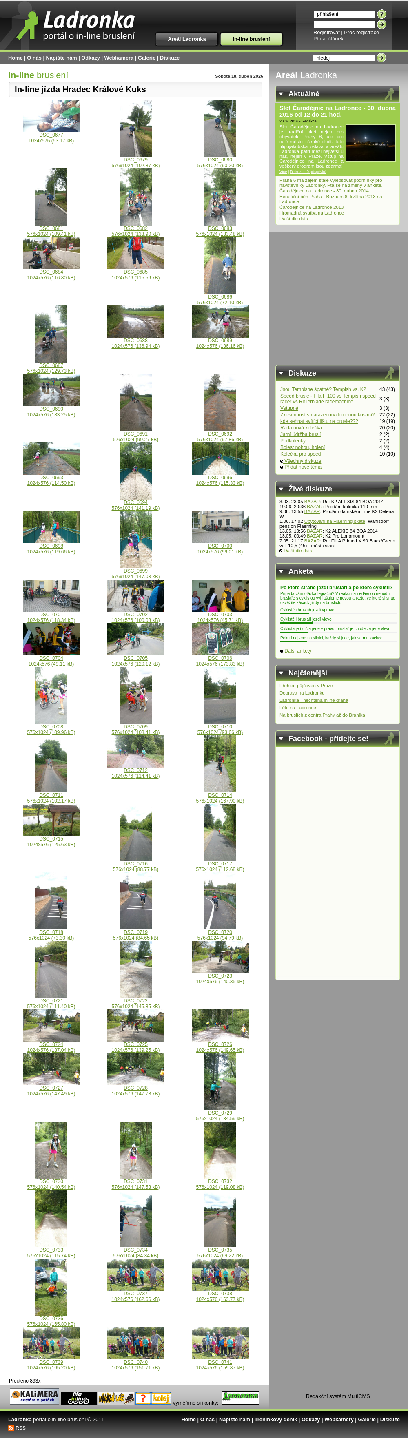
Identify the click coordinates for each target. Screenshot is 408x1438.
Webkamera (119, 58)
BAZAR (312, 501)
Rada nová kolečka (301, 428)
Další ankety (295, 651)
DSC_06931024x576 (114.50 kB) (51, 478)
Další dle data (293, 218)
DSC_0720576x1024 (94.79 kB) (220, 933)
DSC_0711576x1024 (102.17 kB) (51, 796)
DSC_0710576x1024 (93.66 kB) (220, 727)
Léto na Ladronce (297, 707)
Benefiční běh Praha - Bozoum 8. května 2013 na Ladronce (330, 199)
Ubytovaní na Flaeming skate (334, 521)
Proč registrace (361, 32)
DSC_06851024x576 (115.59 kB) (135, 273)
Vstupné (289, 408)
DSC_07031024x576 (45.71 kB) (220, 615)
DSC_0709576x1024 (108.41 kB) (135, 727)
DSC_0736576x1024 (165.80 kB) (51, 1319)
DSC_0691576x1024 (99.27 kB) (135, 434)
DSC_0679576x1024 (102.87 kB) (135, 160)
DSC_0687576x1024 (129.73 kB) (51, 366)
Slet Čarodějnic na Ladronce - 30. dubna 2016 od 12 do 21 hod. (337, 111)
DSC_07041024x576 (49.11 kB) (51, 659)
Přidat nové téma (301, 467)
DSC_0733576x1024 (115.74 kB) (51, 1251)
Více (283, 172)
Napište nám (61, 58)
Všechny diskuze (300, 461)
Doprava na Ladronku (302, 692)
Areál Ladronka (187, 39)
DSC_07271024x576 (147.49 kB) (51, 1089)
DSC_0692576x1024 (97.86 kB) (220, 434)
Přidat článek (328, 38)
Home (15, 58)
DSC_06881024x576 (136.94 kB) (135, 341)
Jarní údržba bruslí (300, 434)
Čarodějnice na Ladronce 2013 (311, 207)
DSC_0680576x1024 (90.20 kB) (220, 160)
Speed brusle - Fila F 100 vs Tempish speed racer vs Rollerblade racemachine (328, 399)
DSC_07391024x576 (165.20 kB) (51, 1363)
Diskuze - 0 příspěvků (308, 172)
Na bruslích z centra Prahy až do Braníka (322, 714)
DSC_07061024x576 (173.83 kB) (220, 659)
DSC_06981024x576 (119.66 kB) (51, 547)
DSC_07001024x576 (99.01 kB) (220, 547)
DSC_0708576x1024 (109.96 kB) (51, 727)
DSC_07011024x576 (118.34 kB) (51, 615)
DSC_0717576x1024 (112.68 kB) (220, 864)
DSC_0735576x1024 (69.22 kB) (220, 1251)
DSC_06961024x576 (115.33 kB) (220, 478)
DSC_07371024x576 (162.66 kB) (135, 1294)
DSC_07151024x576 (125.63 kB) (51, 839)
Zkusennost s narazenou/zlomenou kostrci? (327, 415)
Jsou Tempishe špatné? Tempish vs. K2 (323, 389)
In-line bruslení (251, 39)
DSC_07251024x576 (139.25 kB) (135, 1045)
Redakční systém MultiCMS (338, 1396)
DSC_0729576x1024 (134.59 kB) (220, 1114)
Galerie (146, 58)
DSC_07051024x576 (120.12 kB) (135, 659)
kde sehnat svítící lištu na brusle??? (319, 421)
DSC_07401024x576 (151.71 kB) (135, 1363)
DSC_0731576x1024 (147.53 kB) (135, 1182)
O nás (34, 58)
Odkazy (90, 58)
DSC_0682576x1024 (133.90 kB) (135, 229)
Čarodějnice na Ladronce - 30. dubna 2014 (324, 190)
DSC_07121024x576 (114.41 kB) (135, 771)
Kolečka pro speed (300, 454)
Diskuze (170, 58)
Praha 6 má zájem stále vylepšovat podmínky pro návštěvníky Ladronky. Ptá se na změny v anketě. (331, 183)
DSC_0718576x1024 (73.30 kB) (51, 933)
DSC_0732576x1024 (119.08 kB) (220, 1182)
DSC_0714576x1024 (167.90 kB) (220, 796)
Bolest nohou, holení (302, 447)
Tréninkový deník (276, 1419)
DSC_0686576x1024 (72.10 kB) (220, 297)
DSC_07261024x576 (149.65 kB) (220, 1045)
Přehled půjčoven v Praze (306, 685)
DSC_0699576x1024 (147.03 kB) (135, 572)
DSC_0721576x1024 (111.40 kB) (51, 1001)
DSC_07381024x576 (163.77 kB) (220, 1294)
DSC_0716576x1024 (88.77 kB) (135, 864)
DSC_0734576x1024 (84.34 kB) (135, 1251)
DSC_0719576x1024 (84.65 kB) (135, 933)
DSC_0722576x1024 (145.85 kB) (135, 1001)
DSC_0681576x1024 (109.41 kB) (51, 229)
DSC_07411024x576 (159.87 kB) (220, 1363)
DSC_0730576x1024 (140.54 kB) (51, 1182)
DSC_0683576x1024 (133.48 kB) (220, 229)
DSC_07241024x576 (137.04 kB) (51, 1045)
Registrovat (326, 32)
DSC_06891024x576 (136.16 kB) (220, 341)
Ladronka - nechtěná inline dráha (313, 700)
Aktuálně (303, 94)
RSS (21, 1428)
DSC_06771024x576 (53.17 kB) (51, 136)
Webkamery (339, 1419)
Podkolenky (293, 441)
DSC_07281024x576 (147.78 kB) (135, 1089)
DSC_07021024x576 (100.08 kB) (135, 615)
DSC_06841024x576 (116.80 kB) (51, 273)
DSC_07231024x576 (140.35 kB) (220, 976)
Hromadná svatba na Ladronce (311, 212)
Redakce (309, 121)
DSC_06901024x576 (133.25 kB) (51, 410)
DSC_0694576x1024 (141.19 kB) (135, 503)
